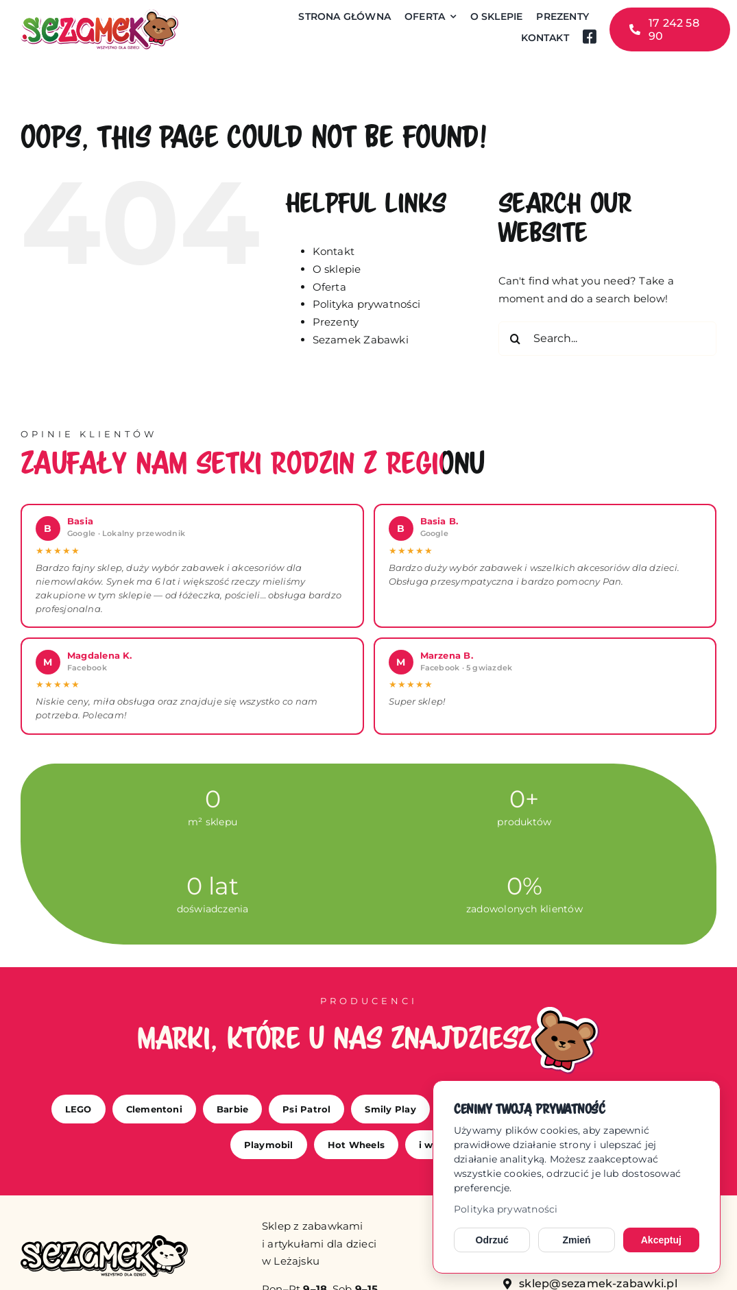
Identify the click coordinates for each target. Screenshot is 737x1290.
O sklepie (337, 269)
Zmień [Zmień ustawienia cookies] (576, 1239)
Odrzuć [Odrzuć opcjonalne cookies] (492, 1239)
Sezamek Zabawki (361, 339)
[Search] (515, 338)
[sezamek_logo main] (99, 14)
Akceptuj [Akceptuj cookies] (661, 1239)
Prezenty (336, 321)
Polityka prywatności (506, 1209)
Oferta (329, 286)
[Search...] (607, 338)
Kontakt (334, 251)
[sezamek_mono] (104, 1240)
